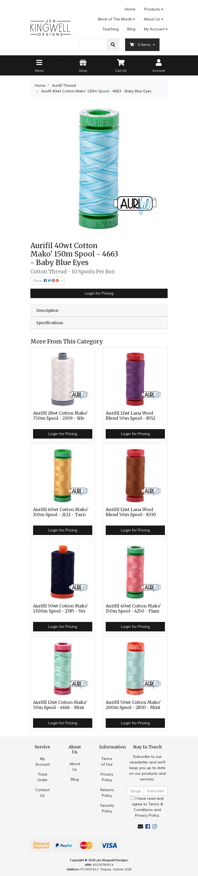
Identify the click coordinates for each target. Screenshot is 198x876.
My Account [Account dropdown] (154, 29)
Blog (131, 29)
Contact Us (42, 792)
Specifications (49, 322)
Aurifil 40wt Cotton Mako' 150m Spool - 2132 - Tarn (61, 512)
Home (130, 9)
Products (152, 9)
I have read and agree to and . (147, 807)
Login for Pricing (99, 293)
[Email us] (140, 826)
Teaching (110, 29)
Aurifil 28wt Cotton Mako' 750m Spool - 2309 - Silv (60, 416)
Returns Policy (107, 792)
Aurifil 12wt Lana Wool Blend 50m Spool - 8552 (130, 416)
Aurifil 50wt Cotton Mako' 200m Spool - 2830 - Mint (133, 705)
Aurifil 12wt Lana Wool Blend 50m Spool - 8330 (131, 512)
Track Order (42, 777)
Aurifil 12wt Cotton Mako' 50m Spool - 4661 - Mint (60, 705)
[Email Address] (135, 791)
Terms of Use (107, 761)
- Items (141, 44)
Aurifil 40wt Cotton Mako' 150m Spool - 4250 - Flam (133, 608)
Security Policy (107, 808)
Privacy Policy (107, 777)
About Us (152, 19)
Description (47, 310)
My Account (42, 761)
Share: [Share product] (46, 280)
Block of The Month (115, 19)
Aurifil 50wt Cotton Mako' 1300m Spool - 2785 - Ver (60, 608)
